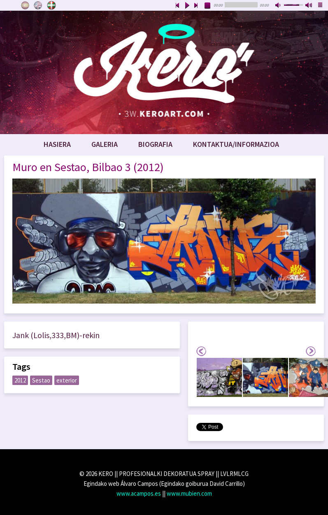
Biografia (155, 144)
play (187, 5)
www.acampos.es (138, 493)
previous (177, 5)
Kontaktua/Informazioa (236, 144)
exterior (66, 380)
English (38, 5)
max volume (309, 5)
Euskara (51, 5)
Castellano (25, 5)
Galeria (104, 144)
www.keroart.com (164, 72)
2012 (20, 380)
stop (208, 5)
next (196, 5)
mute (278, 5)
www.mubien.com (189, 493)
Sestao (41, 380)
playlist (320, 5)
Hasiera (57, 144)
